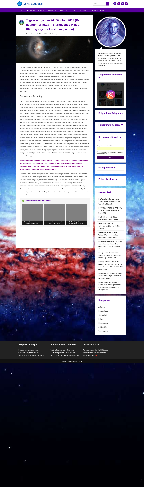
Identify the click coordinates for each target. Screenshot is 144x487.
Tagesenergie (84, 10)
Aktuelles (51, 34)
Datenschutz (76, 350)
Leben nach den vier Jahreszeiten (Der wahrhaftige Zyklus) (109, 220)
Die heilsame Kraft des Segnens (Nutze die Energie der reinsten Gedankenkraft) (110, 270)
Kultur (74, 10)
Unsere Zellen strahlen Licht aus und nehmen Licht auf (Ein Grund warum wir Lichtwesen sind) (110, 239)
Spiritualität (31, 10)
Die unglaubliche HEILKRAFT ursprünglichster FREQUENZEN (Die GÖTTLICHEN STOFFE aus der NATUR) (110, 260)
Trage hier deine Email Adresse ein (107, 140)
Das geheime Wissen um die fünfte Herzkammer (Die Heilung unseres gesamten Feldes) (110, 249)
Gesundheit (42, 10)
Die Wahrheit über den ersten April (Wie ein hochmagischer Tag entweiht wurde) (109, 195)
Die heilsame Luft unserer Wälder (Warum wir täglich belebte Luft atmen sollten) (108, 229)
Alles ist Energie (30, 34)
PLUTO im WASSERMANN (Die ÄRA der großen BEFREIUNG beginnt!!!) (109, 204)
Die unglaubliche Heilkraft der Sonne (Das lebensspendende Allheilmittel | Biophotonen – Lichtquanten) (109, 280)
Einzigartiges (52, 10)
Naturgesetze (65, 10)
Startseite (20, 10)
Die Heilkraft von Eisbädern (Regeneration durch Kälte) (108, 212)
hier (88, 350)
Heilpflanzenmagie (98, 10)
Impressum (66, 350)
